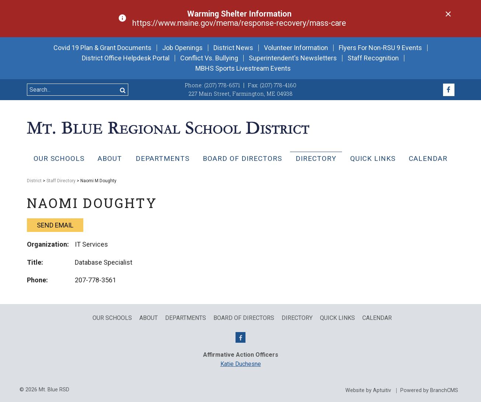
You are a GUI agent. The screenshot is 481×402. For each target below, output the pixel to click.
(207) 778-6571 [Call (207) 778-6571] (222, 85)
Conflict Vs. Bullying (209, 58)
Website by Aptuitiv (368, 390)
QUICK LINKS (372, 158)
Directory (316, 158)
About (110, 158)
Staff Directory (61, 180)
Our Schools (59, 158)
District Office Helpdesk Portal (126, 58)
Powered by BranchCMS (429, 390)
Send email (55, 225)
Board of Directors (242, 158)
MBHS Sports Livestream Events (243, 68)
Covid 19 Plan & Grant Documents (102, 48)
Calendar (428, 158)
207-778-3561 (95, 280)
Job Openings (182, 48)
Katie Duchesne (240, 363)
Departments (162, 158)
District (34, 180)
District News (233, 48)
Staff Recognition (373, 58)
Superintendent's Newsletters (293, 58)
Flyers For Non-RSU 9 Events (380, 48)
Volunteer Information (296, 48)
